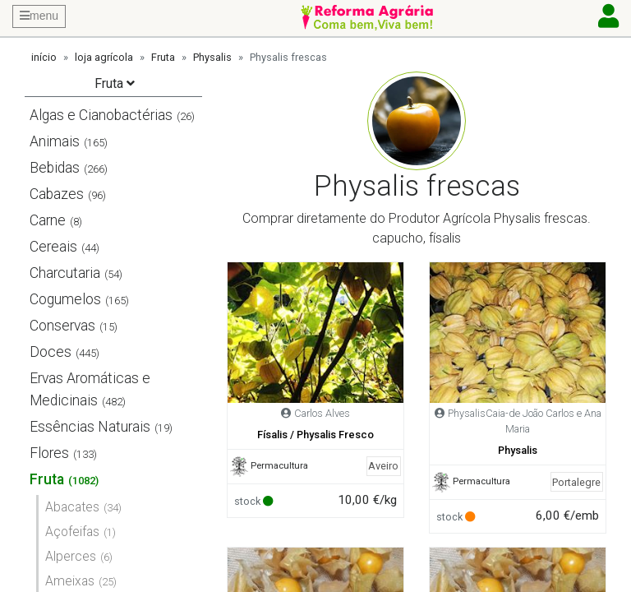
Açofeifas (72, 531)
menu (39, 15)
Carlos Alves (322, 413)
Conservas (62, 325)
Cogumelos (65, 299)
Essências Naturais (90, 427)
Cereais (53, 246)
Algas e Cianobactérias (101, 115)
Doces (50, 352)
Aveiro (383, 466)
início (44, 57)
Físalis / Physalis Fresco (315, 434)
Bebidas (55, 168)
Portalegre (576, 482)
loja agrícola (104, 57)
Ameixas (69, 581)
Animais (55, 141)
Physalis (212, 57)
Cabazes (57, 194)
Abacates (72, 507)
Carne (48, 220)
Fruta (163, 57)
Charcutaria (65, 273)
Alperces (70, 556)
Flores (49, 453)
